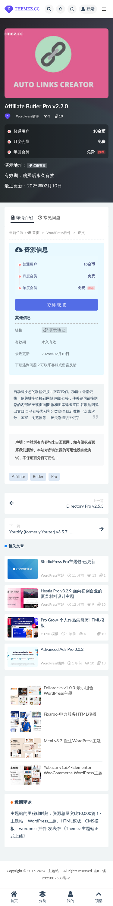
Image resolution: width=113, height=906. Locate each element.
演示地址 (54, 329)
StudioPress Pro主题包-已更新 (68, 561)
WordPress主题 (52, 575)
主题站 (53, 870)
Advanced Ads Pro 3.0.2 (62, 649)
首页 (35, 232)
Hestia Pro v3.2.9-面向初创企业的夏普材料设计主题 (71, 593)
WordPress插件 (27, 116)
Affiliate (18, 476)
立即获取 (56, 305)
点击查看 (37, 165)
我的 (71, 897)
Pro (54, 476)
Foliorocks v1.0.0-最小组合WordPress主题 (68, 690)
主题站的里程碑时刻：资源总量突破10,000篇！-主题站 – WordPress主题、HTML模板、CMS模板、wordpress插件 (56, 821)
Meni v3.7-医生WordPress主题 (72, 740)
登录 (88, 9)
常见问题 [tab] (49, 217)
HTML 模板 (49, 633)
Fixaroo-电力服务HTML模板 (70, 714)
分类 (42, 897)
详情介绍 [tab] (22, 217)
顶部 (99, 897)
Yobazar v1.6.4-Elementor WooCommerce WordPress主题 (73, 770)
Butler (38, 476)
